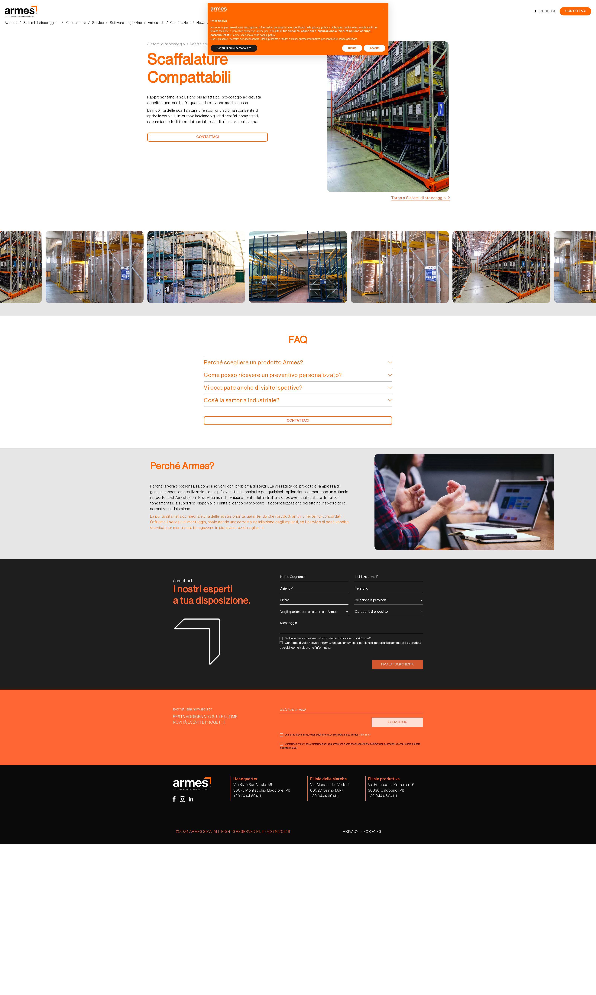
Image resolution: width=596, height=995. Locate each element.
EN (541, 11)
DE (547, 11)
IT (535, 11)
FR (553, 11)
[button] (384, 9)
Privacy (364, 638)
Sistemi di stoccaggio (166, 44)
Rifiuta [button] (352, 48)
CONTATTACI (575, 11)
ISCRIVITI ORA (397, 722)
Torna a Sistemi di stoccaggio (418, 198)
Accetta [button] (374, 48)
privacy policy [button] (320, 27)
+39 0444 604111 (248, 796)
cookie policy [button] (267, 35)
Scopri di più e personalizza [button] (234, 48)
